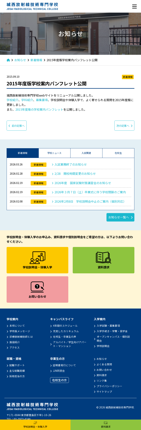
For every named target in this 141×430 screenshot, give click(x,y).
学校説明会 (103, 346)
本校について (17, 325)
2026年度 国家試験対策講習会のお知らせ (83, 183)
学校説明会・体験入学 (35, 424)
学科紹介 (27, 100)
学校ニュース (54, 153)
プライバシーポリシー (109, 386)
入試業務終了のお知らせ (71, 164)
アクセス (15, 347)
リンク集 (102, 380)
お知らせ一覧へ (118, 217)
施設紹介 (15, 342)
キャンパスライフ (62, 319)
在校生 (118, 153)
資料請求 (102, 375)
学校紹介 (12, 100)
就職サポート (17, 365)
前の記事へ (17, 126)
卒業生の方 (57, 358)
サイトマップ (104, 391)
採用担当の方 (17, 376)
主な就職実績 (17, 370)
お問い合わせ (104, 370)
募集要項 (42, 100)
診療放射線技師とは (21, 336)
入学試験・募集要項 (108, 325)
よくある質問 (104, 364)
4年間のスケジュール (65, 325)
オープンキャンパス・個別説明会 (113, 338)
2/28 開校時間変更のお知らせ (75, 173)
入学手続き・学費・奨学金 (112, 331)
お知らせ (102, 359)
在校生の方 (59, 380)
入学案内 (100, 319)
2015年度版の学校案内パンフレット (39, 109)
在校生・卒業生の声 (64, 336)
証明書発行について (64, 365)
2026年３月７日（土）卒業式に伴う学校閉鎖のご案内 (90, 192)
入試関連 (86, 153)
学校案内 (12, 319)
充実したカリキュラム (66, 331)
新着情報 (22, 153)
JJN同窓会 (59, 370)
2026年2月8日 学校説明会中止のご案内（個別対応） (90, 201)
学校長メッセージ (20, 331)
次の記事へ (124, 126)
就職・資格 (14, 358)
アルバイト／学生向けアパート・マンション (69, 344)
